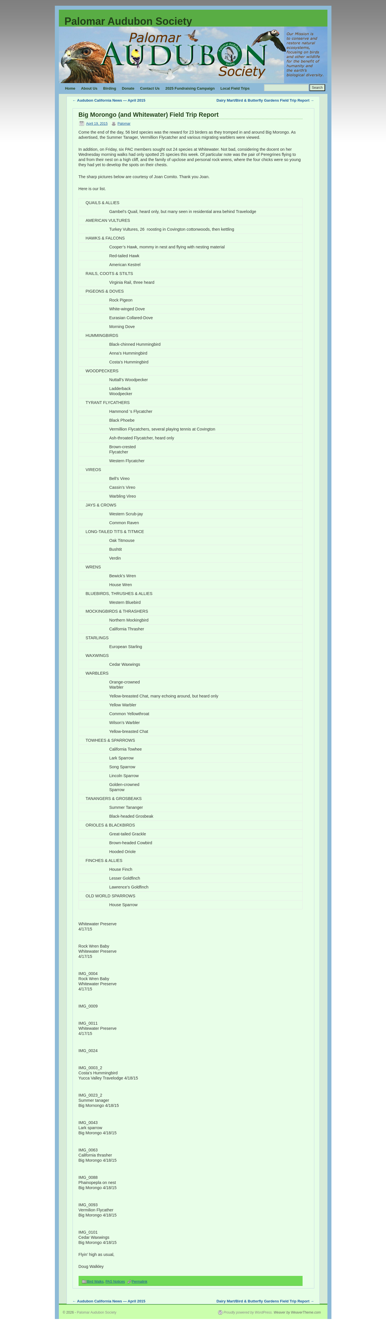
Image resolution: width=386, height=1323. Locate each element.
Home (70, 88)
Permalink (139, 1282)
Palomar (124, 124)
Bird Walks (95, 1282)
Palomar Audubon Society (128, 21)
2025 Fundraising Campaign (190, 88)
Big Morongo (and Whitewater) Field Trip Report (149, 114)
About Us (89, 88)
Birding (109, 88)
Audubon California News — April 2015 (109, 100)
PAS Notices (115, 1282)
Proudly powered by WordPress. (248, 1312)
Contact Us (149, 88)
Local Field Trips (234, 88)
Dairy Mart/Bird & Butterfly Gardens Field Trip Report (265, 100)
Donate (128, 88)
